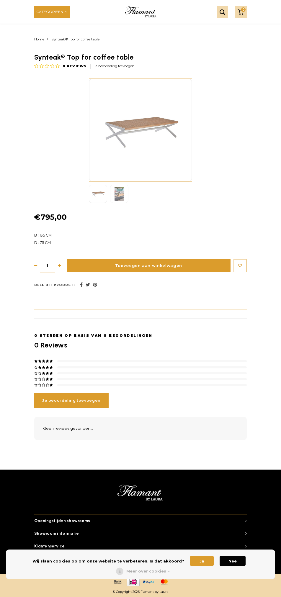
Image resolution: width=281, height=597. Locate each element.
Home (39, 39)
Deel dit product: (54, 285)
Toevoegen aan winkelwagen (146, 265)
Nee (232, 561)
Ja (202, 561)
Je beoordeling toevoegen (114, 66)
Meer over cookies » (147, 571)
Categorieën (52, 11)
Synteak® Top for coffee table (75, 39)
